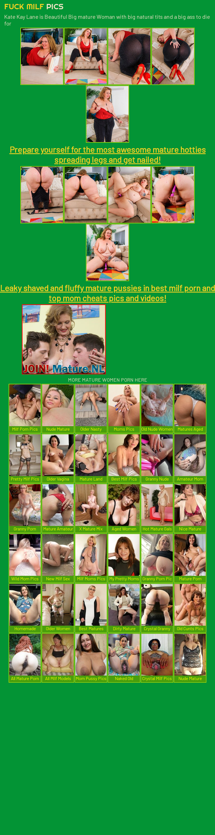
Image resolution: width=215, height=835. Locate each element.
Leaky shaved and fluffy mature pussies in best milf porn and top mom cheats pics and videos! (107, 293)
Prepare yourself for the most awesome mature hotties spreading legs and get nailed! (108, 154)
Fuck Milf (34, 6)
